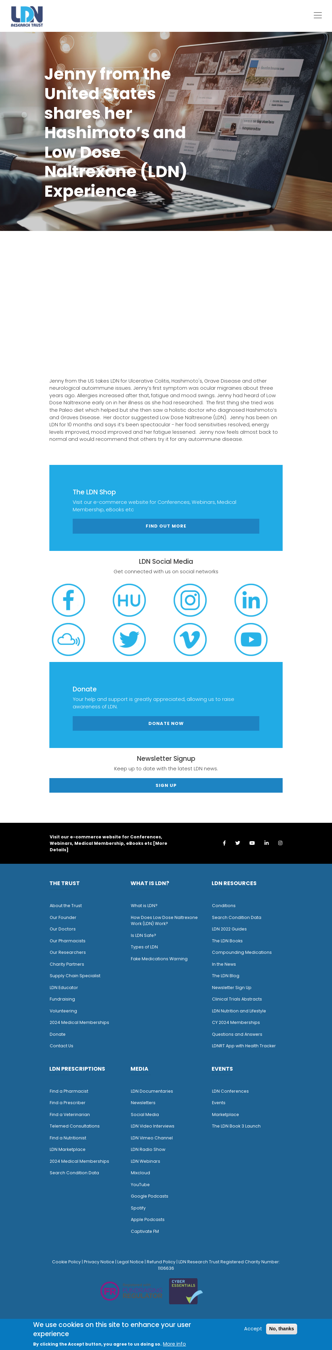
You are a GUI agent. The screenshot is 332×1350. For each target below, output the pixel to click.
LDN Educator (64, 987)
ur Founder (64, 917)
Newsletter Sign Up (232, 987)
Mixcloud (140, 1173)
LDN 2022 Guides (229, 929)
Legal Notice (130, 1262)
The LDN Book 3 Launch (236, 1126)
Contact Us (61, 1046)
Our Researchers (68, 952)
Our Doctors (63, 929)
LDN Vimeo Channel (152, 1138)
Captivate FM (145, 1231)
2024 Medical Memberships (79, 1022)
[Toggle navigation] (318, 15)
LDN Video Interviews (152, 1126)
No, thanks (281, 1328)
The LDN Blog (225, 976)
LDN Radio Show (148, 1149)
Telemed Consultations (75, 1126)
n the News (224, 964)
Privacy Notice (99, 1262)
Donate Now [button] (166, 723)
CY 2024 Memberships (236, 1022)
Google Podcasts (149, 1196)
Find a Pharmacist (69, 1091)
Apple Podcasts (148, 1219)
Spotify (138, 1208)
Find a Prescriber (68, 1103)
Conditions (224, 905)
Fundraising (62, 999)
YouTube (140, 1184)
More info (174, 1344)
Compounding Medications (242, 952)
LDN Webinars (145, 1161)
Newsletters (143, 1103)
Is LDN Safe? (143, 935)
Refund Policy (161, 1262)
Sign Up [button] (166, 785)
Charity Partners (67, 964)
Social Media (145, 1114)
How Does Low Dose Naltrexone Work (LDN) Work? (164, 921)
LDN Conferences (230, 1091)
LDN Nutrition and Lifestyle (239, 1011)
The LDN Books (227, 941)
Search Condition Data (236, 917)
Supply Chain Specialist (75, 976)
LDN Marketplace (68, 1149)
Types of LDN (144, 947)
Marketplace (225, 1114)
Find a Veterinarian (70, 1114)
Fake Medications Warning (159, 959)
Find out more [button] (166, 526)
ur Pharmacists (69, 941)
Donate (58, 1034)
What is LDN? (144, 905)
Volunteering (63, 1011)
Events (219, 1103)
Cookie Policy (66, 1262)
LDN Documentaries (152, 1091)
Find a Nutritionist (68, 1138)
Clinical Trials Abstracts (237, 999)
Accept (253, 1328)
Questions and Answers (237, 1034)
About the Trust (66, 905)
